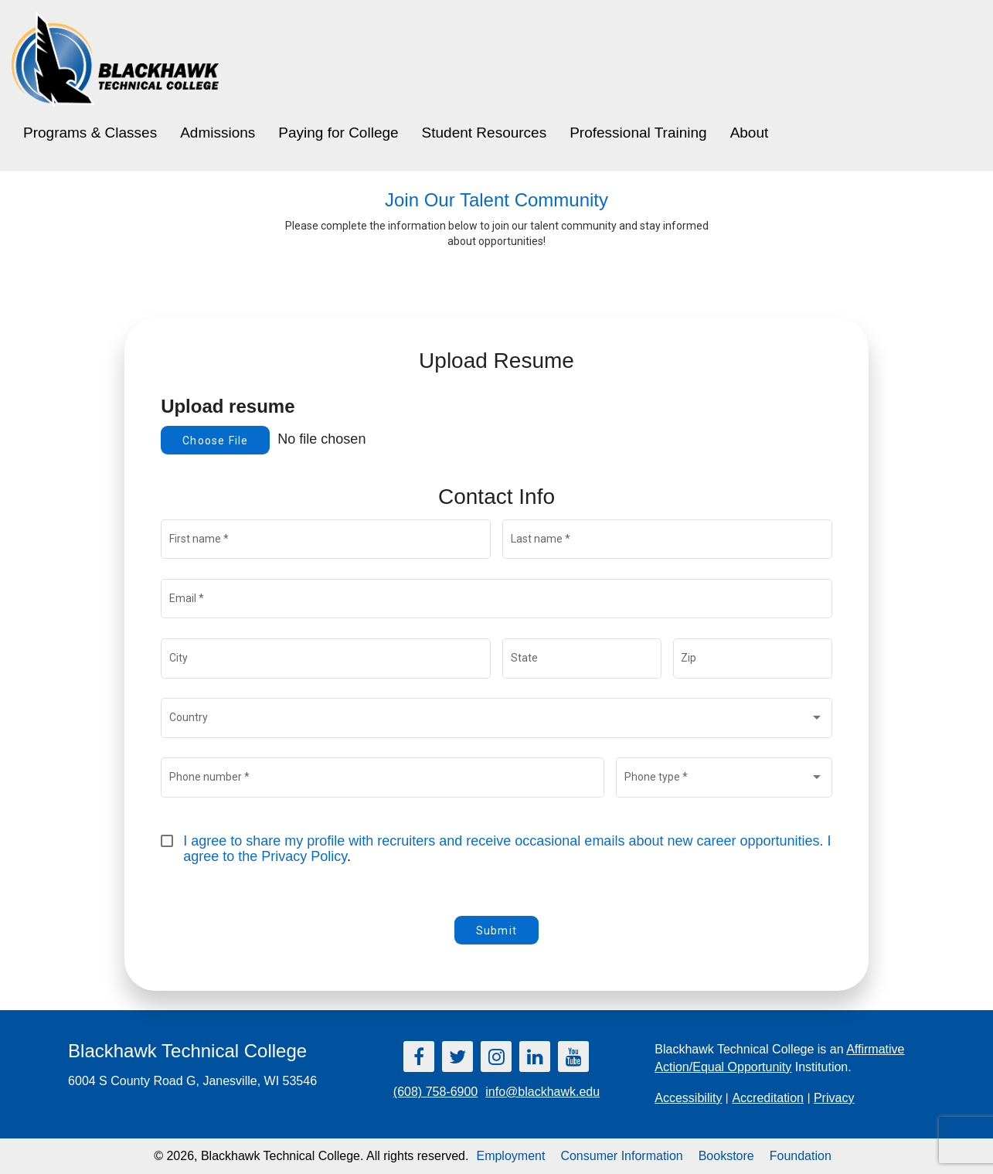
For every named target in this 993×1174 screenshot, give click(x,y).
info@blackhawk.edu (542, 1091)
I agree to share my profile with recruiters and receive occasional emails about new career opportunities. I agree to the (509, 848)
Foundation (800, 1155)
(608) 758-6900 (435, 1091)
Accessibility (688, 1097)
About (749, 132)
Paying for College (338, 132)
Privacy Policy (304, 856)
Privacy (834, 1097)
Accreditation (768, 1097)
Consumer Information (621, 1155)
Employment (510, 1155)
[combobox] (497, 721)
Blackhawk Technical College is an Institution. (779, 1058)
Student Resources (484, 132)
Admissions (217, 132)
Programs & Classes (90, 132)
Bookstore (726, 1155)
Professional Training (638, 132)
